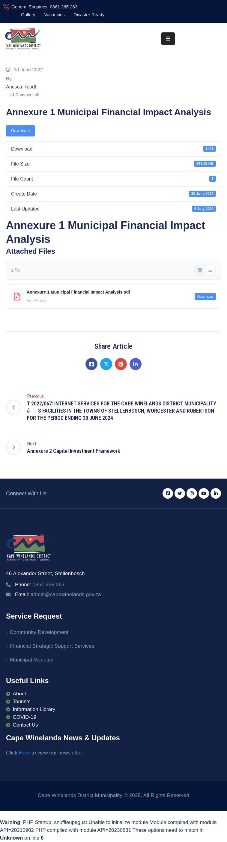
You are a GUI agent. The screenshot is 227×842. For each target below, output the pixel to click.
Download (20, 130)
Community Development (39, 632)
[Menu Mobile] (168, 38)
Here (24, 753)
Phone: (39, 584)
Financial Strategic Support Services (52, 646)
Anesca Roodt (21, 86)
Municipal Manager (32, 660)
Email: (58, 594)
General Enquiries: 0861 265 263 (44, 6)
